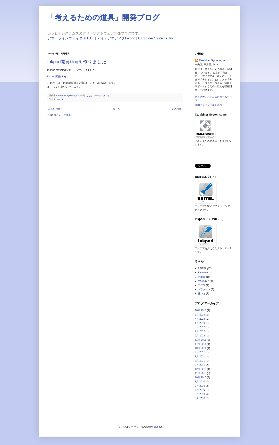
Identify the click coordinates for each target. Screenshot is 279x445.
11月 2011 (200, 344)
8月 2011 (200, 356)
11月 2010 (200, 373)
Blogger (158, 426)
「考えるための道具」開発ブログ (103, 17)
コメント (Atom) (62, 115)
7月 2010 (200, 385)
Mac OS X (203, 281)
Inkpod (60, 99)
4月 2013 (200, 318)
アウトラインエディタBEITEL (71, 38)
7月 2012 (200, 331)
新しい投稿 (54, 109)
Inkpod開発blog (56, 76)
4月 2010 (200, 398)
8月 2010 (200, 381)
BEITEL (202, 268)
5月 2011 (200, 360)
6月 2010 (200, 390)
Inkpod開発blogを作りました (76, 61)
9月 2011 (200, 352)
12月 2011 (200, 339)
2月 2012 (200, 335)
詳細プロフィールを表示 (208, 104)
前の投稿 (177, 109)
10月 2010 (200, 377)
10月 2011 (200, 348)
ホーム (116, 109)
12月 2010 (200, 369)
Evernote (203, 272)
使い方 (201, 293)
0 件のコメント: (103, 95)
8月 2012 (200, 327)
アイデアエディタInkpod (116, 38)
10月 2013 (200, 310)
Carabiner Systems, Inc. (156, 38)
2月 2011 (200, 365)
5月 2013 (200, 314)
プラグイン (204, 289)
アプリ (201, 285)
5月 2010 (200, 394)
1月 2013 (200, 323)
